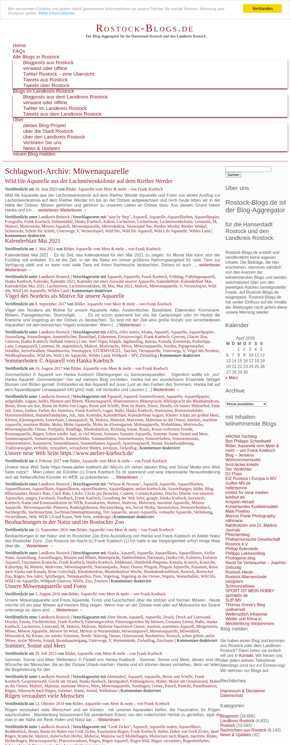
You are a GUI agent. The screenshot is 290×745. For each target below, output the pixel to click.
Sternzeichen (167, 507)
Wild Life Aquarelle (170, 231)
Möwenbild (189, 631)
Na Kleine (34, 636)
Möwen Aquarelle (32, 631)
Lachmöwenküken (84, 286)
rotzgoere (234, 581)
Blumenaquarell (98, 401)
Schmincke (14, 231)
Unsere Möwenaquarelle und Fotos (45, 586)
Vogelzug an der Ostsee (140, 576)
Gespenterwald (34, 681)
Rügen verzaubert (166, 741)
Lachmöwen (147, 221)
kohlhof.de (235, 497)
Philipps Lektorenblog (245, 553)
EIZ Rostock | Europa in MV (251, 478)
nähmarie (234, 520)
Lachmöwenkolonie (176, 221)
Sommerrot (42, 443)
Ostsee (40, 429)
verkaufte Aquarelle (175, 512)
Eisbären (193, 557)
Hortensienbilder (188, 410)
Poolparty (56, 429)
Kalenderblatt (167, 281)
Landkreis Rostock (54, 217)
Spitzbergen (55, 576)
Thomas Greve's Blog (245, 605)
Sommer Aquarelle (135, 434)
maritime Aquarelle (173, 502)
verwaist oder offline (45, 68)
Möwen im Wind (64, 631)
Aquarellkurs (43, 488)
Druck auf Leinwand (193, 617)
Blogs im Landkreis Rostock (43, 91)
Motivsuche (30, 226)
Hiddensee (123, 562)
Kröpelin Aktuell (239, 502)
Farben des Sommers (55, 410)
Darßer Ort (175, 557)
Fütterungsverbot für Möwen (139, 621)
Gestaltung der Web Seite (123, 498)
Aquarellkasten (17, 488)
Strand (156, 443)
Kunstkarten (95, 502)
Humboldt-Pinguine (150, 562)
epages (31, 498)
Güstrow (12, 341)
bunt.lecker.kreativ (242, 464)
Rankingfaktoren (84, 507)
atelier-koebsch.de (150, 488)
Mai (111, 286)
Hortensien (163, 410)
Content (127, 493)
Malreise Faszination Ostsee (121, 626)
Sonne (79, 690)
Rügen (38, 434)
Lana (9, 346)
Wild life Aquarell (137, 231)
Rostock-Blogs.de (145, 28)
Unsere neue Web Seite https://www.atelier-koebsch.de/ (69, 453)
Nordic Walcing (94, 636)
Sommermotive (18, 443)
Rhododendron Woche (123, 571)
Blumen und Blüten (66, 401)
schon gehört (192, 636)
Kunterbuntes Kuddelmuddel (251, 506)
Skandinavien (58, 350)
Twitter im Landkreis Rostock (55, 108)
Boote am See (28, 406)
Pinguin (150, 567)
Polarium (199, 567)
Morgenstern (206, 626)
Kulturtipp (201, 341)
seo (128, 507)
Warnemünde (124, 640)
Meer (95, 686)
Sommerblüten (104, 438)
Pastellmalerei (205, 686)
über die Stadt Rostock (48, 131)
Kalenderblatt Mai (196, 281)
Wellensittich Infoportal (246, 614)
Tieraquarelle (150, 350)
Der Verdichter (238, 469)
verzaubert (58, 448)
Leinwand (50, 626)
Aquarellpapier (206, 217)
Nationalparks (106, 567)
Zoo (88, 581)
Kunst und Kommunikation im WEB (52, 502)
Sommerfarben (157, 438)
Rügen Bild (139, 741)
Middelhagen (16, 741)
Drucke (171, 493)
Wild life (112, 231)
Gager (107, 410)
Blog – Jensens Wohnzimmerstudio (243, 457)
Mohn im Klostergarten (112, 424)
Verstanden (262, 8)
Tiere (97, 576)
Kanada (164, 341)
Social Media (144, 507)
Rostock (187, 571)
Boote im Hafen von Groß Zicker (67, 731)
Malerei (11, 226)
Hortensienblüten (19, 415)
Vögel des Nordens (203, 350)
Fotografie (13, 221)
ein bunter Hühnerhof (192, 406)
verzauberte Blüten (85, 448)
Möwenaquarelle (86, 226)
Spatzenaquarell (136, 443)
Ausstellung (15, 336)
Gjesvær (178, 336)
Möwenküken (113, 226)
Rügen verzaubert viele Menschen (44, 696)
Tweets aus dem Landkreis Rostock (62, 114)
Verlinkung (203, 512)
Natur (124, 567)
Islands (115, 341)
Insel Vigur (98, 341)
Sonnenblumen (65, 443)
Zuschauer (165, 640)
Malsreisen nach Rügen (168, 736)
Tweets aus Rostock (45, 79)
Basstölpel (87, 336)
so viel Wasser (90, 434)
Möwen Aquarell (56, 226)
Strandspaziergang (71, 640)
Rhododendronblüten (161, 571)
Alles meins (129, 332)
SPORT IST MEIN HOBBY (249, 591)
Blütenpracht (151, 401)
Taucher (130, 350)
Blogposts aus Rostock (48, 62)
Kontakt (246, 655)
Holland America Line (68, 341)
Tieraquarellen (78, 576)
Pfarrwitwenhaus (73, 741)
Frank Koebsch (37, 221)
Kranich (191, 562)
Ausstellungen (39, 336)
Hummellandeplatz (51, 415)
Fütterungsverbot (99, 621)
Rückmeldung (111, 507)
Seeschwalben (33, 350)
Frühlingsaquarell (200, 276)
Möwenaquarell (135, 631)
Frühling (176, 276)
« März (231, 377)
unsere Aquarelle (143, 512)
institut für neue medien (246, 492)
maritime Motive (75, 686)
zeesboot (110, 448)
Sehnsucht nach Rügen (37, 690)
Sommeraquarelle (49, 438)
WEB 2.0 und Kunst (55, 517)
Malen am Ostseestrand (188, 681)
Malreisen (135, 420)
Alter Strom (117, 617)
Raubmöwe (154, 636)
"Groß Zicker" (119, 726)
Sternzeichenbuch (195, 507)
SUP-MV (233, 600)
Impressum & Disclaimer (242, 691)
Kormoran (181, 341)
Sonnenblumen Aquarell (100, 443)
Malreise (117, 420)
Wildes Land (199, 231)
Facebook (47, 498)
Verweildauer (16, 517)
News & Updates (41, 148)
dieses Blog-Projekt (44, 125)
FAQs (19, 51)
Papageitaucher (190, 346)
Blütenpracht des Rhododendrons (191, 401)
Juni (80, 415)
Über (18, 119)
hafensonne (236, 488)
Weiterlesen (73, 210)
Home (19, 45)
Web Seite (82, 517)
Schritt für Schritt (39, 231)
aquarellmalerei (94, 488)
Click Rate (61, 493)
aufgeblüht (14, 401)
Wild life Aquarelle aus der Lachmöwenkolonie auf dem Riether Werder (88, 181)
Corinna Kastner (149, 493)
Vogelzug (111, 576)
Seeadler (12, 350)
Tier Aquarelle (115, 512)
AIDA (112, 332)
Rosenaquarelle (18, 434)
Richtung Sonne (124, 429)
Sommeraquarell (18, 438)
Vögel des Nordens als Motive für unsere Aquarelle (65, 296)
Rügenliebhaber (196, 741)
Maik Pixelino (237, 511)
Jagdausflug (133, 341)
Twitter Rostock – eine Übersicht (58, 74)
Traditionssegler (18, 448)
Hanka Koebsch (88, 221)
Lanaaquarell (26, 346)
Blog (209, 488)
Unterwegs (65, 231)
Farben (30, 410)
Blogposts (229, 716)
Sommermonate (185, 438)
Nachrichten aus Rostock (243, 730)
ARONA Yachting (241, 436)
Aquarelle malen (163, 726)
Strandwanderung (179, 443)
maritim (194, 420)
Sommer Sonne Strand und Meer (180, 434)
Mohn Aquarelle (77, 424)
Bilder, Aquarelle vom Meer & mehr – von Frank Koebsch (114, 189)
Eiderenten (107, 336)
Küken (108, 221)
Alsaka (146, 332)
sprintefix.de (236, 595)
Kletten (11, 420)
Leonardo (202, 221)
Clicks (77, 493)
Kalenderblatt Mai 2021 (32, 241)
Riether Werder (166, 226)
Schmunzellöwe (239, 586)
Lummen (46, 346)
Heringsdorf (118, 681)
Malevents (54, 567)
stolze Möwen (29, 640)
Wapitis (168, 576)
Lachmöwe (125, 221)
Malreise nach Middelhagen (124, 736)
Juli (72, 415)
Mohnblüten (171, 424)
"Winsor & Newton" (124, 484)
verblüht (40, 448)
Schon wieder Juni (60, 434)
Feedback (65, 498)
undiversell (235, 609)
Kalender (41, 281)
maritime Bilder (36, 424)
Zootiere (101, 581)
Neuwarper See (139, 226)
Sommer (111, 434)
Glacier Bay (197, 336)
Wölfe (78, 581)
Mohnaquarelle (146, 424)
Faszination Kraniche (39, 562)
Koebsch (12, 502)
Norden (170, 346)
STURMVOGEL (107, 350)
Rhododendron (96, 429)
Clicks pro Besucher (101, 493)
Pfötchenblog (237, 534)
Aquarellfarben (179, 217)
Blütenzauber (16, 493)
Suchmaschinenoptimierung (77, 512)
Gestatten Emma (179, 621)
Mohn (56, 424)
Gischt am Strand (63, 681)
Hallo (119, 410)
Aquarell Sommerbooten (143, 396)
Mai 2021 (124, 286)
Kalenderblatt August (145, 415)
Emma (24, 621)
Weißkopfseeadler (19, 355)
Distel (152, 406)
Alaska (112, 553)
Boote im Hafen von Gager (64, 406)
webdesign (102, 517)
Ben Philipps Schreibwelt (248, 441)
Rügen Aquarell (115, 741)
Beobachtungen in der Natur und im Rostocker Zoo (64, 522)
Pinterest (60, 507)
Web (32, 517)
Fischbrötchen (44, 621)
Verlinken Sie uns (42, 142)
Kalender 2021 (63, 281)
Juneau (150, 341)
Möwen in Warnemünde (100, 631)
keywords (196, 498)
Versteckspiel (92, 231)
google (152, 498)
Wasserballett (187, 576)
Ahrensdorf (116, 676)
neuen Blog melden (34, 154)
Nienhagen (141, 686)
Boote (10, 406)
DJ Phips (233, 474)
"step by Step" (119, 217)
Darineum (155, 557)
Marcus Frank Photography (250, 516)
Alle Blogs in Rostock (36, 57)
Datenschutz (231, 695)
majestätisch (72, 346)
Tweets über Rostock (46, 85)
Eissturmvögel (130, 336)
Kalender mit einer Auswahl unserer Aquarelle (115, 281)
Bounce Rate (39, 493)
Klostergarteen (31, 420)
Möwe (126, 346)
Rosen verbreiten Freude (172, 429)
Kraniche (207, 562)
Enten (18, 410)
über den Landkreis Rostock (54, 137)
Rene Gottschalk (62, 571)
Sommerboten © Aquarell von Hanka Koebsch (59, 360)
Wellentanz (108, 690)
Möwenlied (14, 636)
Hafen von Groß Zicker (189, 731)
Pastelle (184, 686)
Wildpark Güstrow (55, 581)
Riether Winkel (193, 226)
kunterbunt (55, 420)
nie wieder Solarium (62, 636)
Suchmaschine (40, 512)
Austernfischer (64, 336)
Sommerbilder (77, 438)
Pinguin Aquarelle (174, 567)
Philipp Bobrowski (241, 548)
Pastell (170, 686)
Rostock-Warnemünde (246, 577)
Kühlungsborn (142, 681)
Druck (168, 617)
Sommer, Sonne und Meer (35, 645)
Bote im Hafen (133, 406)
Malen (161, 681)
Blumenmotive (125, 401)
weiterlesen (48, 210)
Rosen (144, 429)
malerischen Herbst (66, 736)
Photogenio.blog (240, 558)
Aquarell (140, 217)
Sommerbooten (130, 438)
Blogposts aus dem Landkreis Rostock (65, 97)
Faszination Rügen (112, 731)
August (31, 401)
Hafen (163, 731)
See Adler (35, 576)
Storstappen (81, 350)
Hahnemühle (62, 221)
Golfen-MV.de (238, 483)
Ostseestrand (132, 636)
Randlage (73, 429)
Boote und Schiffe (104, 406)
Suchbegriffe (15, 512)
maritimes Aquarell (178, 626)
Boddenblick (15, 731)
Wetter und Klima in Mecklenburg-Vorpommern (249, 621)
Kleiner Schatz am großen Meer (191, 415)
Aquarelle (157, 217)
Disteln (165, 406)
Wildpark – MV (125, 355)
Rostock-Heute (239, 572)
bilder (43, 401)
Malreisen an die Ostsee (165, 420)
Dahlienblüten (133, 557)
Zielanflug (148, 355)
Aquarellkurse (67, 488)
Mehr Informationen (56, 13)
